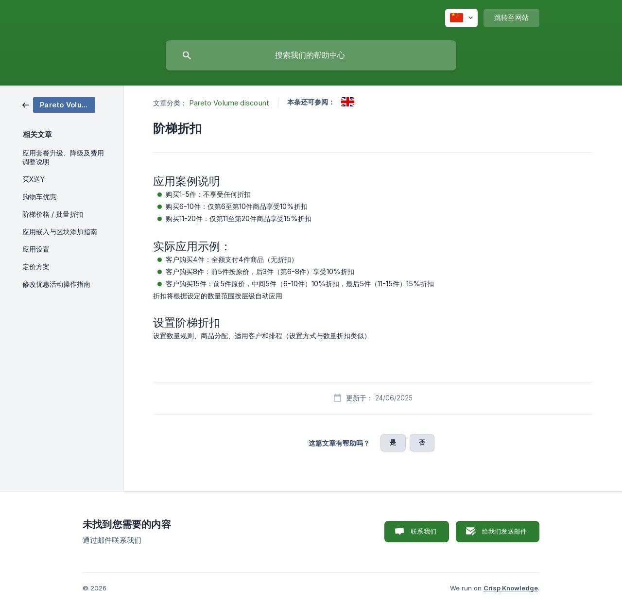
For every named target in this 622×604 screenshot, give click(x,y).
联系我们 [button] (423, 531)
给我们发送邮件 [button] (504, 531)
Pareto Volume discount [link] (229, 103)
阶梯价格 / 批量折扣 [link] (52, 214)
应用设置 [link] (36, 249)
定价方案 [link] (36, 267)
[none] (461, 18)
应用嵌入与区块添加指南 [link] (59, 232)
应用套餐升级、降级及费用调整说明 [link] (63, 157)
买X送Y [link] (33, 179)
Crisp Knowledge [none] (511, 588)
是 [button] (393, 442)
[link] (58, 104)
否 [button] (422, 442)
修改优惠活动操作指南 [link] (56, 284)
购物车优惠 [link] (39, 197)
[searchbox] (311, 55)
